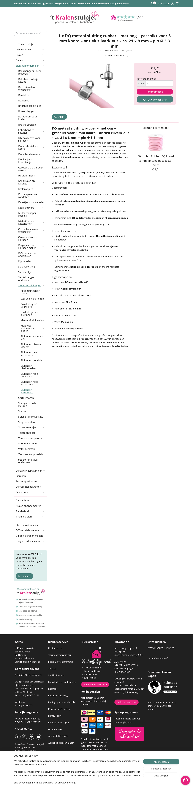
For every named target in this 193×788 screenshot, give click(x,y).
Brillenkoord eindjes (29, 105)
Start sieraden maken (30, 525)
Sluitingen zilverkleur (27, 391)
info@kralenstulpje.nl (31, 675)
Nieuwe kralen (30, 49)
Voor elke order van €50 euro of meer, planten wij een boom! (162, 706)
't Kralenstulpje (24, 44)
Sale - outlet (30, 492)
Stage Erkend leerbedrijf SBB (128, 654)
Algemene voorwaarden (59, 654)
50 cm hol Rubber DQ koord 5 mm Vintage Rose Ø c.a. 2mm (156, 160)
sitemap (107, 782)
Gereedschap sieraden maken (30, 169)
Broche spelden (27, 124)
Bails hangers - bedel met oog (30, 72)
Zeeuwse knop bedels (30, 454)
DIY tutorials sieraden (30, 530)
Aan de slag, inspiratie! (125, 648)
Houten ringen (26, 175)
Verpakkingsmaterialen (30, 470)
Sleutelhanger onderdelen (26, 279)
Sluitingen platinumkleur (29, 367)
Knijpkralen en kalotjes (31, 182)
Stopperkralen (26, 422)
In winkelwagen (155, 91)
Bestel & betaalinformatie (60, 661)
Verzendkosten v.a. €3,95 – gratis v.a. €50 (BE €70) (41, 3)
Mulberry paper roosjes (27, 214)
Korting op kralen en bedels (61, 702)
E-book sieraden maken (29, 535)
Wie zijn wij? (120, 651)
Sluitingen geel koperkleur (29, 354)
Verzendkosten (55, 729)
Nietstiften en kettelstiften (31, 222)
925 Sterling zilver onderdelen (31, 461)
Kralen (30, 55)
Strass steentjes (31, 427)
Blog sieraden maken (30, 541)
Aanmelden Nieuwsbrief (95, 684)
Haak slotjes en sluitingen (29, 314)
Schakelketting (26, 266)
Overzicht (59, 116)
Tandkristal (30, 511)
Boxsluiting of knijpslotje (28, 306)
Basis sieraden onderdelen (26, 88)
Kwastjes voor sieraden (31, 202)
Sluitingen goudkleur (32, 360)
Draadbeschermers (29, 154)
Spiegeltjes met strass (30, 416)
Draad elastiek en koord (31, 147)
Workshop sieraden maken (61, 742)
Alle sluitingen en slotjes (30, 292)
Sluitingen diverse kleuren (31, 346)
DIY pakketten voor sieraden (29, 139)
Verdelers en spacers (30, 438)
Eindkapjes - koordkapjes (25, 161)
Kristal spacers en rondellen (28, 196)
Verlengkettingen (28, 443)
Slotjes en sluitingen (31, 285)
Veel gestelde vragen (58, 736)
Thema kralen (30, 516)
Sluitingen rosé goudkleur (29, 375)
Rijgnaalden (25, 261)
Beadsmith (24, 100)
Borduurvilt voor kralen (27, 118)
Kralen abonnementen (28, 506)
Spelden (22, 411)
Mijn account (166, 3)
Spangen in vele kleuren (27, 405)
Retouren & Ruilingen (58, 722)
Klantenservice (55, 648)
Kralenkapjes (25, 189)
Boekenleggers (27, 111)
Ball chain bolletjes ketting (28, 80)
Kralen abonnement (126, 702)
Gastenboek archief (157, 658)
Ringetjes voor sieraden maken (31, 246)
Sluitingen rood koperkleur (29, 383)
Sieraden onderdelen (30, 65)
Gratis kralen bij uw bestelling (62, 682)
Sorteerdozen (26, 398)
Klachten (52, 688)
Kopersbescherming (58, 695)
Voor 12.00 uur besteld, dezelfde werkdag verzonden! (100, 3)
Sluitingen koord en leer (32, 338)
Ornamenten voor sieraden (28, 238)
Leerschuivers (31, 207)
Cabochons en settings (31, 131)
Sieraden (30, 476)
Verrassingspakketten (28, 486)
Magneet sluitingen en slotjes (32, 328)
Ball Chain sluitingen (32, 298)
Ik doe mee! (24, 576)
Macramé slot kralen (32, 320)
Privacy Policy (54, 715)
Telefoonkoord (26, 432)
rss (113, 782)
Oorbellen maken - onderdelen (31, 230)
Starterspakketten (26, 481)
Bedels (30, 60)
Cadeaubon (22, 500)
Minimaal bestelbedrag (59, 709)
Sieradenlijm (25, 272)
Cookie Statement (57, 675)
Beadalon (23, 95)
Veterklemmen (26, 449)
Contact (52, 668)
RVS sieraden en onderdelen (27, 254)
